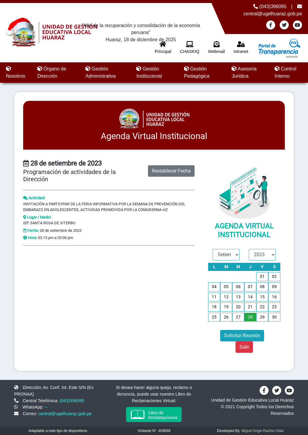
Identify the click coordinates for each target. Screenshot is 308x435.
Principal (163, 47)
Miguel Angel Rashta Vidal (263, 431)
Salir (244, 347)
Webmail (216, 47)
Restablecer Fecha (171, 171)
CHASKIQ (189, 47)
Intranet (240, 47)
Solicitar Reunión (242, 335)
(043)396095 (269, 6)
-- (46, 407)
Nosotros (15, 72)
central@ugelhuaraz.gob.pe (64, 413)
